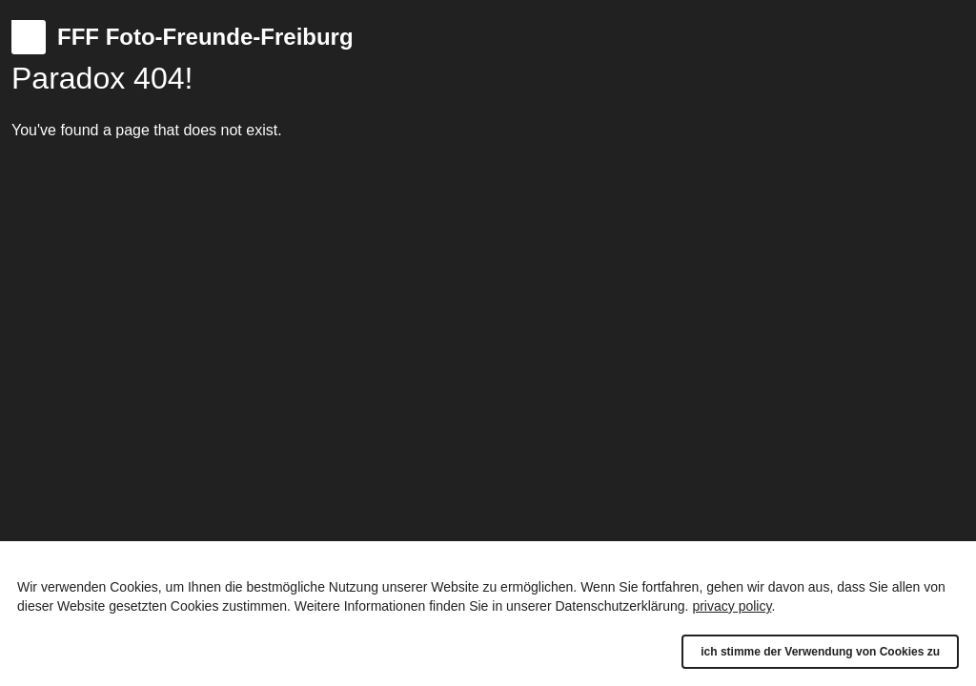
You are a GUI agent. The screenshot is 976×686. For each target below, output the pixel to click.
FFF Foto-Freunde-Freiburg (205, 37)
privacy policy (731, 606)
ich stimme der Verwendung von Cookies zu (820, 651)
